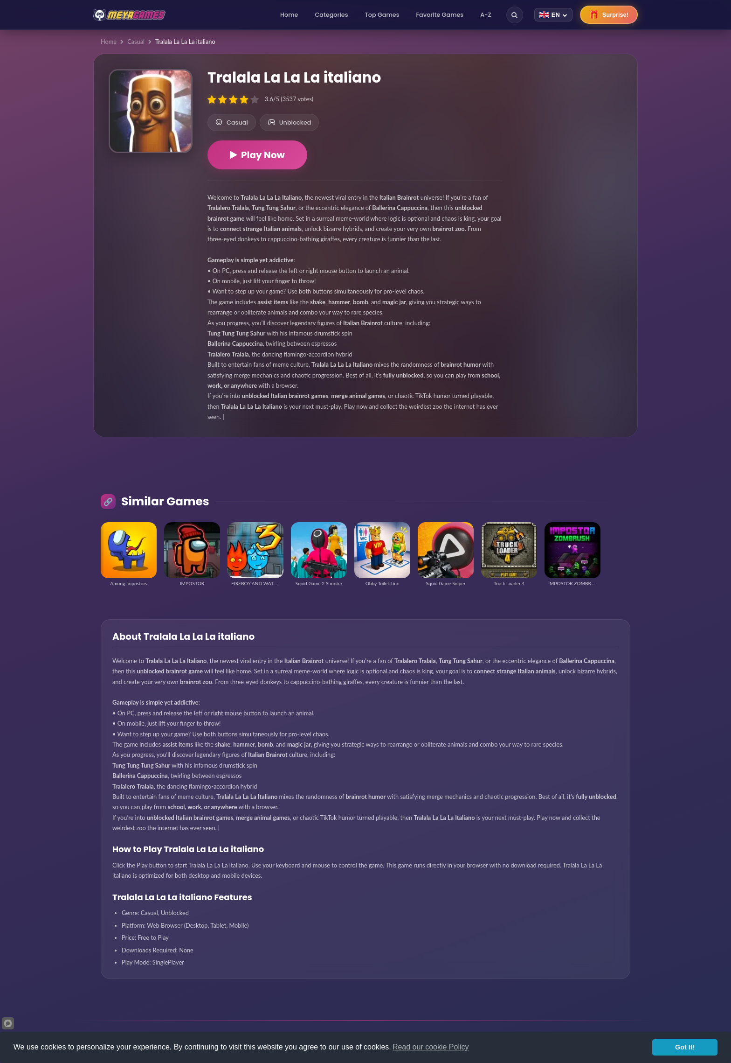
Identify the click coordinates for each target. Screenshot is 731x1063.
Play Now (257, 154)
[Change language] (553, 14)
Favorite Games (440, 15)
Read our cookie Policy (431, 1047)
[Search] (514, 15)
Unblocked (289, 122)
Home (289, 15)
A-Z (485, 15)
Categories (331, 15)
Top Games (382, 15)
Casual (136, 41)
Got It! (685, 1047)
